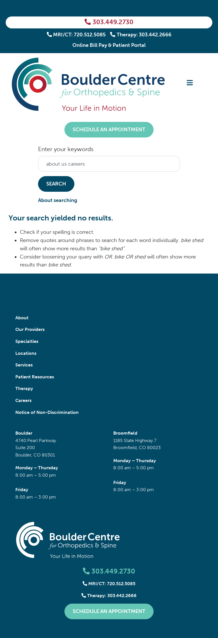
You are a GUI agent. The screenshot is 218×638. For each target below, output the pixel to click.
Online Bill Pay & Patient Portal (109, 45)
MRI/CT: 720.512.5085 (76, 35)
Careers (23, 400)
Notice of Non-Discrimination (47, 412)
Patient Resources (34, 377)
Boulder (23, 433)
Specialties (26, 341)
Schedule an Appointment (109, 129)
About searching (57, 200)
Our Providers (30, 329)
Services (24, 365)
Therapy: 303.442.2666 (140, 35)
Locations (25, 353)
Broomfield (125, 433)
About (21, 317)
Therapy (24, 388)
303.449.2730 (109, 22)
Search (56, 184)
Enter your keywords (65, 149)
